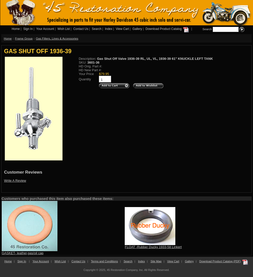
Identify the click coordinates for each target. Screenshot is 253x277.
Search (96, 29)
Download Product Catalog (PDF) (220, 261)
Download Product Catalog (167, 29)
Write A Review (15, 180)
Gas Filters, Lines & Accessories (57, 38)
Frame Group (24, 38)
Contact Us (80, 29)
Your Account (45, 29)
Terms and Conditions (104, 261)
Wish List (63, 29)
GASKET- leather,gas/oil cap (23, 253)
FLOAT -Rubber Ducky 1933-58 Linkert (153, 247)
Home (16, 29)
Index (108, 29)
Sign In (28, 29)
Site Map (156, 261)
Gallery (137, 29)
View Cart (122, 29)
